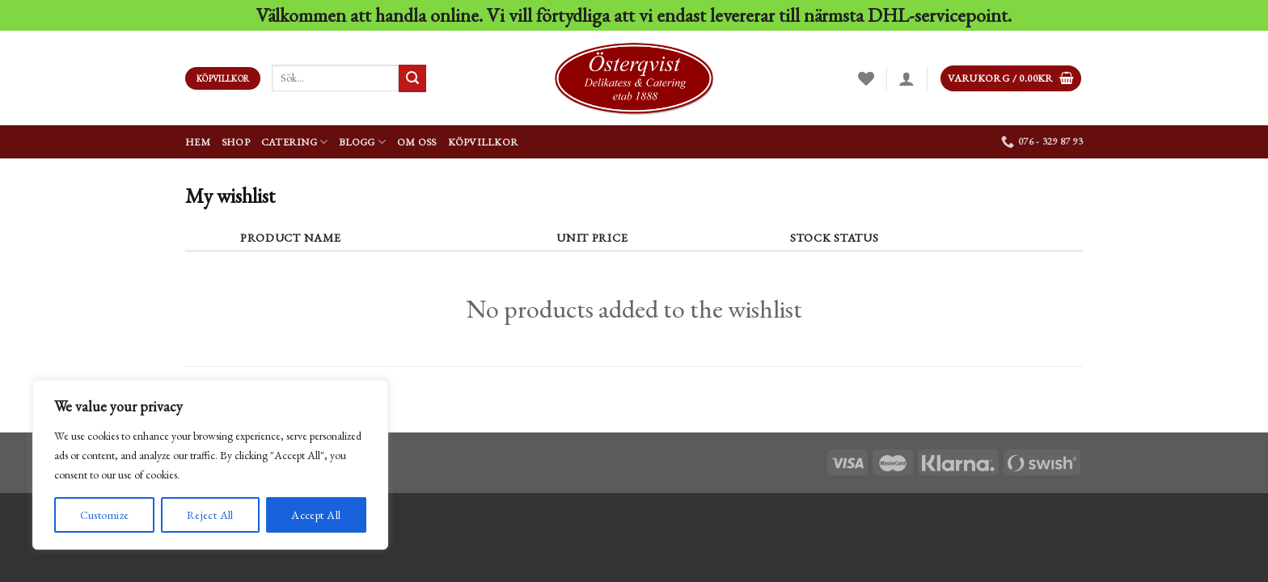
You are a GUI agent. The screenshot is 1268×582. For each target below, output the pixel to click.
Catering (294, 142)
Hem (197, 142)
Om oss (417, 142)
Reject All (210, 515)
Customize (104, 515)
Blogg (362, 142)
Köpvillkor (483, 142)
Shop (236, 142)
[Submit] (412, 78)
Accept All (315, 515)
